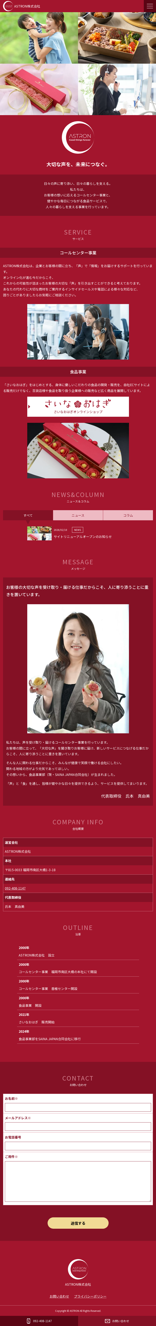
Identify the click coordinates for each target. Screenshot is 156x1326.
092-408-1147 (15, 888)
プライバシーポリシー (90, 1296)
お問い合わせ (59, 1296)
